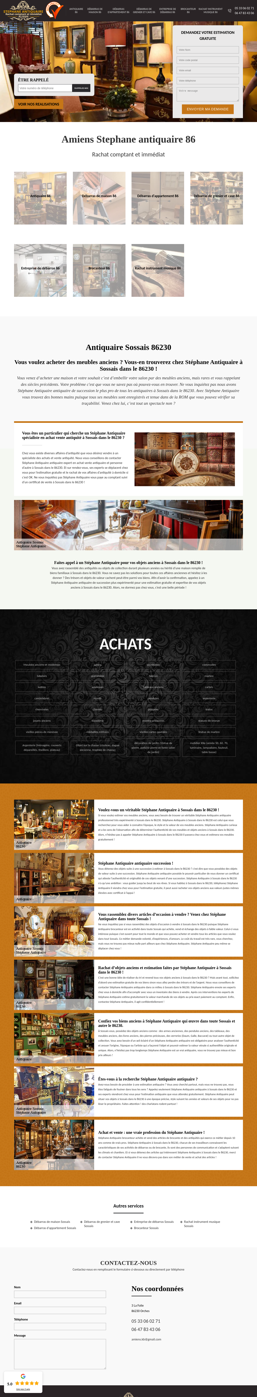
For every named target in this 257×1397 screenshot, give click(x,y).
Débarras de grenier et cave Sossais (102, 1224)
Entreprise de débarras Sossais (154, 1222)
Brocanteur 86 (188, 10)
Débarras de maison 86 (95, 10)
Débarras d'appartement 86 (119, 10)
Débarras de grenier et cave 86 (144, 10)
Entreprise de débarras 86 (167, 10)
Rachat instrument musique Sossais (202, 1224)
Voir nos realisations (38, 104)
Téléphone (21, 1319)
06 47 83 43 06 (244, 13)
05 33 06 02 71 (244, 8)
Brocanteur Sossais (146, 1228)
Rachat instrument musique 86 (210, 10)
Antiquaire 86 (76, 10)
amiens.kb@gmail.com (146, 1339)
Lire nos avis (23, 1389)
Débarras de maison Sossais (52, 1222)
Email (17, 1303)
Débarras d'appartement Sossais (55, 1228)
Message (20, 1335)
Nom (17, 1287)
